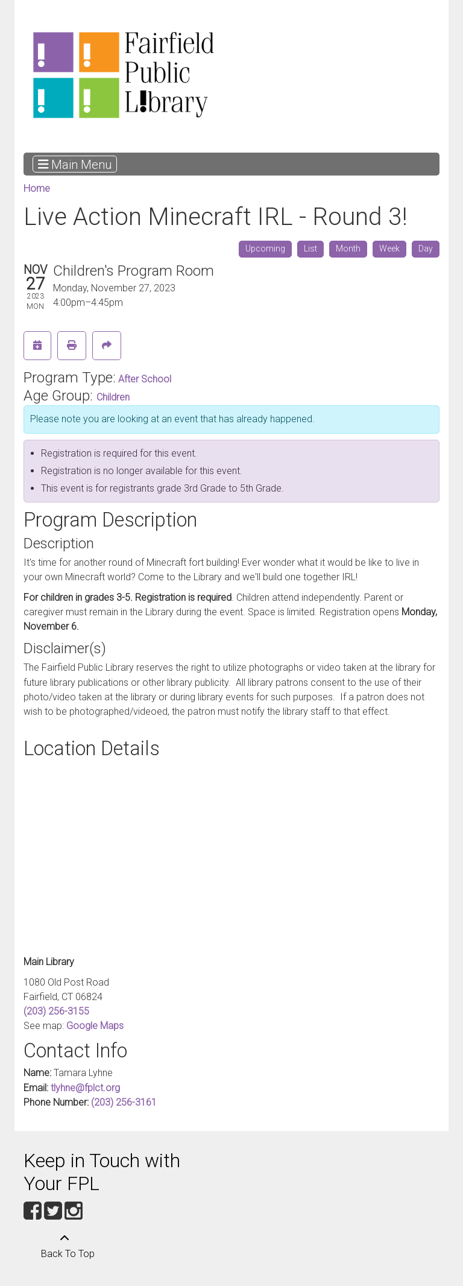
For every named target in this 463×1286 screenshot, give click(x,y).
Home (37, 188)
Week (389, 248)
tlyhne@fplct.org (85, 1088)
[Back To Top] (65, 1247)
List (310, 248)
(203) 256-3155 (56, 1011)
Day (425, 248)
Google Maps (95, 1025)
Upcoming (265, 248)
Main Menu (75, 164)
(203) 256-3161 (124, 1102)
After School (144, 379)
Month (348, 248)
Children (113, 397)
